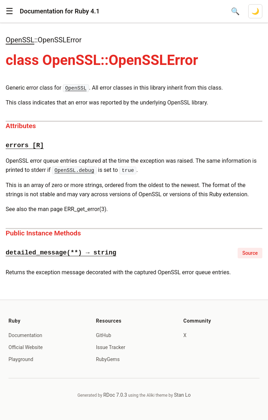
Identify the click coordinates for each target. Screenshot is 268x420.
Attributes (21, 126)
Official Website (25, 347)
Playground (20, 359)
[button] (9, 11)
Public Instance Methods (43, 233)
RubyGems (108, 359)
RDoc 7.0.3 (115, 395)
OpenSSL (20, 40)
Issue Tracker (110, 347)
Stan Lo (182, 395)
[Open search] (235, 11)
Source (250, 253)
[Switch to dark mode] (255, 11)
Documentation (25, 335)
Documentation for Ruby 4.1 (60, 11)
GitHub (103, 335)
